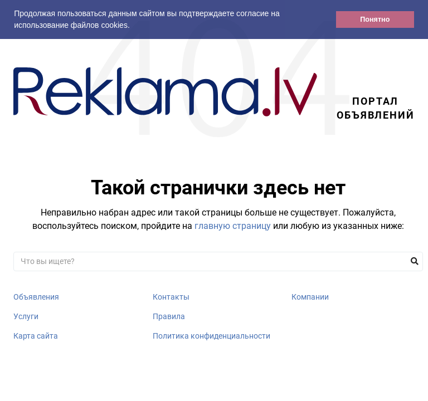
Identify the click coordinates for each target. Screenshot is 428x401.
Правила (169, 316)
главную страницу (232, 226)
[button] (133, 26)
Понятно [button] (375, 19)
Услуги (25, 316)
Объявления (36, 296)
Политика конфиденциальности (211, 335)
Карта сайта (35, 335)
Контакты (171, 296)
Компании (310, 296)
